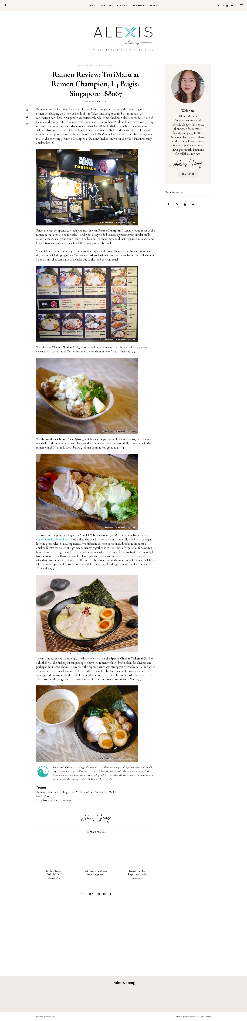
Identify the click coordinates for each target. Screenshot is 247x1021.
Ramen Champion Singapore (94, 653)
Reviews (137, 5)
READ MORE (187, 174)
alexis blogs (192, 1016)
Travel (154, 5)
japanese (100, 65)
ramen (110, 65)
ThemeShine (50, 1016)
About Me (106, 5)
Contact (122, 5)
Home (92, 5)
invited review (85, 65)
